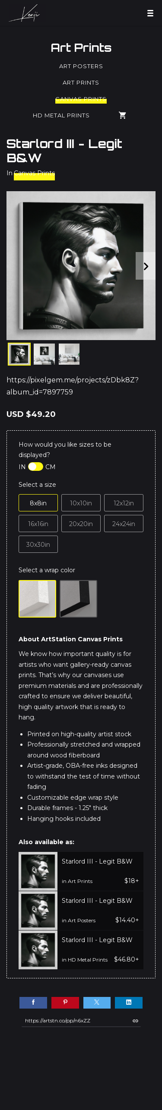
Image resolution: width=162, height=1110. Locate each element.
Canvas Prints (81, 98)
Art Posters (81, 66)
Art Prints (81, 47)
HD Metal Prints (61, 115)
